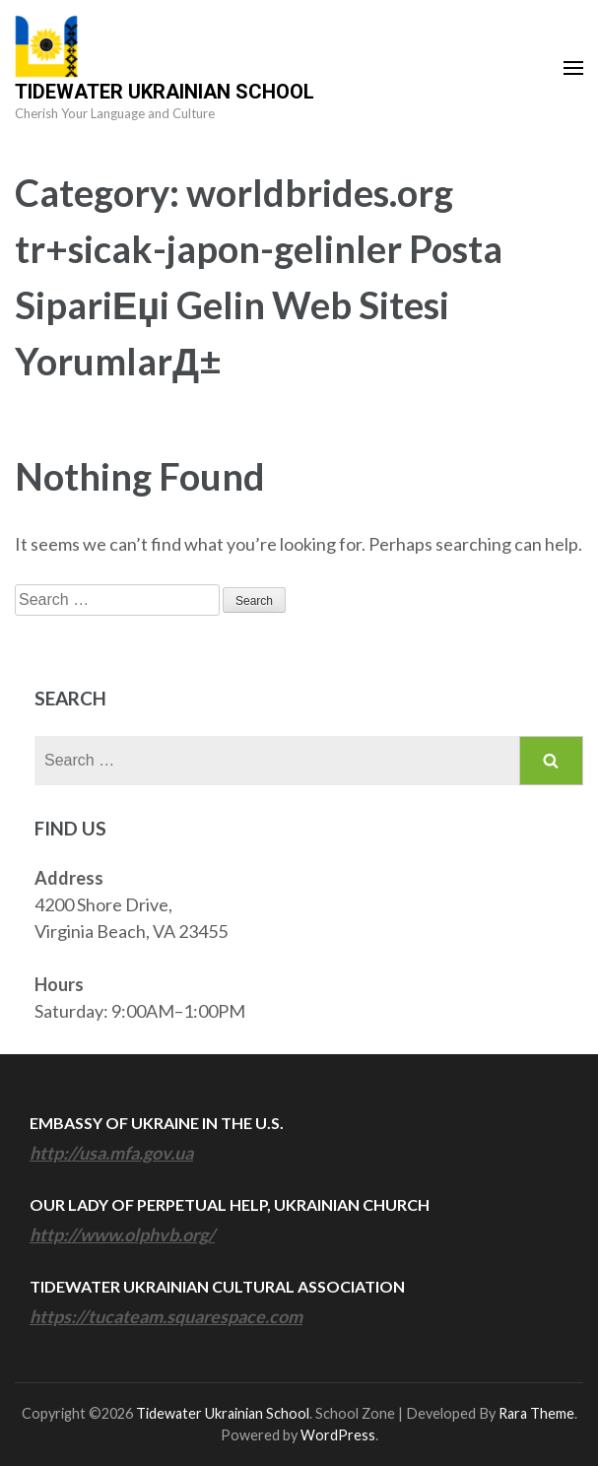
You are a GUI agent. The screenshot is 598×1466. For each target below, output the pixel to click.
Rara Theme (536, 1413)
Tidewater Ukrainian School (164, 91)
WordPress (337, 1435)
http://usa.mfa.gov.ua (111, 1153)
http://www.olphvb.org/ (122, 1234)
